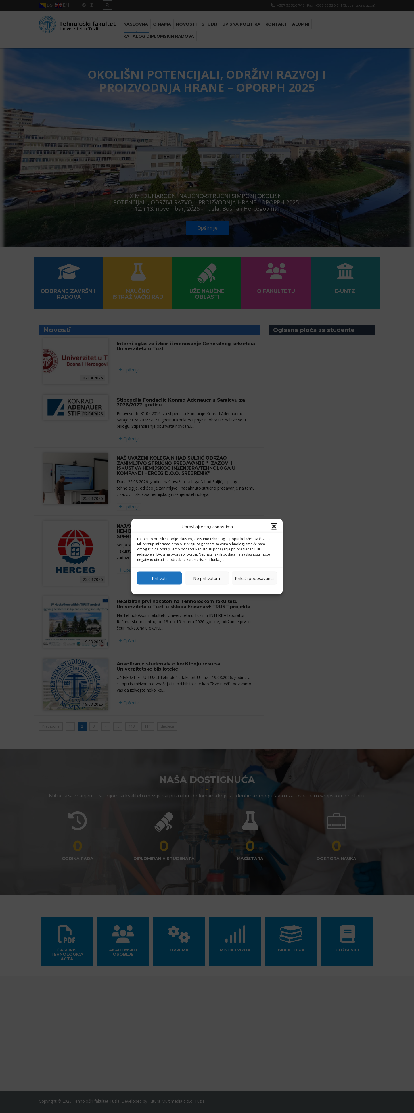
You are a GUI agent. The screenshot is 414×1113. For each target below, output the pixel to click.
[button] (274, 526)
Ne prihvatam (206, 578)
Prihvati (159, 578)
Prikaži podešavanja (254, 578)
